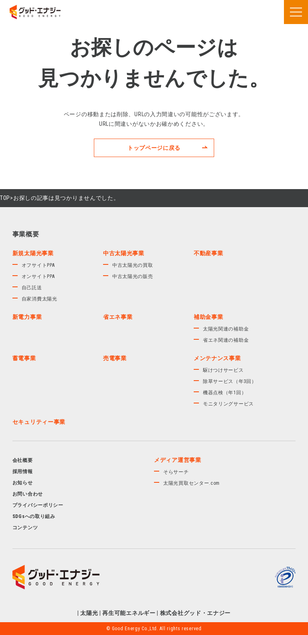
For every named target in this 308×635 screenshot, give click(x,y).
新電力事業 (27, 317)
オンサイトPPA (38, 276)
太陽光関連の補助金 (226, 329)
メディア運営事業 (177, 460)
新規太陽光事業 (33, 253)
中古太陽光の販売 (132, 276)
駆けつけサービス (223, 370)
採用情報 (22, 471)
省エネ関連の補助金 (226, 340)
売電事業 (115, 358)
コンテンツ (25, 527)
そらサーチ (176, 472)
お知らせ (22, 482)
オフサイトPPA (38, 265)
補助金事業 (208, 317)
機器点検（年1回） (224, 392)
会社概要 (22, 460)
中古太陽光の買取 (132, 265)
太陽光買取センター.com (191, 483)
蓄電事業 (24, 358)
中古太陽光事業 (123, 253)
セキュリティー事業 (38, 422)
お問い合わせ (27, 494)
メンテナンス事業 (217, 358)
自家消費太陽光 (39, 298)
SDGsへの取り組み (33, 516)
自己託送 (32, 287)
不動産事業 (208, 253)
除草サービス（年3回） (230, 381)
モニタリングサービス (228, 403)
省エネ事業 (118, 317)
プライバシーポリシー (37, 505)
